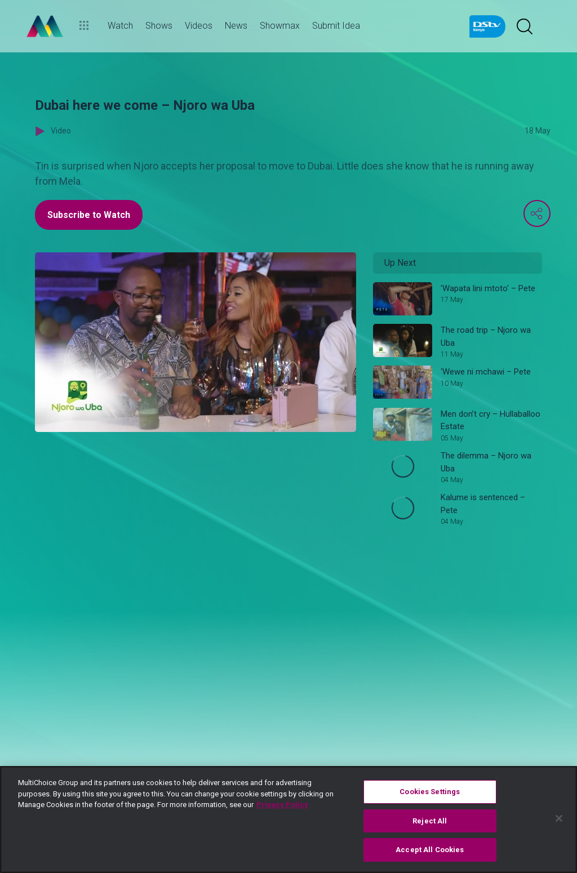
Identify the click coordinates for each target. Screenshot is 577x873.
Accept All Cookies (430, 849)
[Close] (559, 818)
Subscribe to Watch (88, 215)
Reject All (429, 821)
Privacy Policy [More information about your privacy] (282, 804)
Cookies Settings (430, 791)
